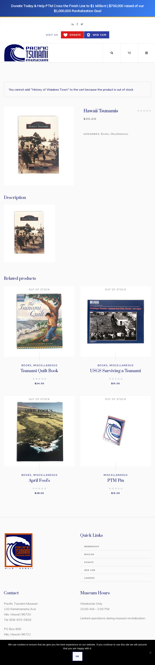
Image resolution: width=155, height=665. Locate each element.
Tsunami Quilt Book (39, 370)
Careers (89, 578)
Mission (89, 554)
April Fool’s (39, 480)
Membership (91, 546)
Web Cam (99, 34)
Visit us (52, 34)
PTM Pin (115, 480)
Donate (75, 34)
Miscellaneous (119, 134)
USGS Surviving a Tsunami (115, 370)
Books (105, 134)
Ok (77, 656)
